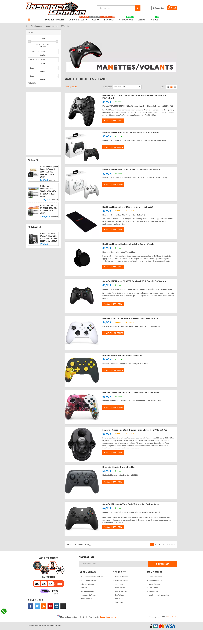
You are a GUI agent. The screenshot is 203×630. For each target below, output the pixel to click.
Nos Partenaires (120, 595)
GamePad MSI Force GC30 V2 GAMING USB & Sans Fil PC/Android (134, 281)
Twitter (37, 606)
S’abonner (162, 564)
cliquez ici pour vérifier (107, 617)
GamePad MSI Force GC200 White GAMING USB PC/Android (131, 170)
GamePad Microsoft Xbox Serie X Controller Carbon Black (130, 504)
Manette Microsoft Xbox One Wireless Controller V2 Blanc (130, 318)
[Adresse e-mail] (113, 564)
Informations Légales (88, 580)
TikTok (63, 606)
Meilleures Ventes (121, 580)
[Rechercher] (118, 8)
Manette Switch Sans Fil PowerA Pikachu (122, 355)
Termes (177, 617)
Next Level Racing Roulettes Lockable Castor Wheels (128, 244)
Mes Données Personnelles (159, 595)
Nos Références (121, 591)
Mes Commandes (155, 577)
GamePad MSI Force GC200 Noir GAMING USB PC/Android (130, 132)
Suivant (171, 545)
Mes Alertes (153, 588)
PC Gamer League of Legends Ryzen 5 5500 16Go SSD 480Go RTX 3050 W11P (49, 172)
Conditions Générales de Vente (92, 577)
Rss (43, 606)
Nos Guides (119, 599)
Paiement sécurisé (87, 584)
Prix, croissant (119, 87)
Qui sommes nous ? (88, 591)
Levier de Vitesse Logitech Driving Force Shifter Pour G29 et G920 (134, 430)
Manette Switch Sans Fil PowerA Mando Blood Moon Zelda (130, 393)
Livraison (84, 588)
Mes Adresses (154, 584)
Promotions (119, 584)
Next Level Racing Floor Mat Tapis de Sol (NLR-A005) (128, 207)
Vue (162, 87)
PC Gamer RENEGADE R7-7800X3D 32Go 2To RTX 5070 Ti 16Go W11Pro (48, 191)
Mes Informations (155, 580)
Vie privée (170, 617)
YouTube (50, 606)
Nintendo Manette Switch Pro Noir (118, 467)
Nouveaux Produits (122, 577)
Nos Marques (120, 588)
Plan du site (119, 602)
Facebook (30, 606)
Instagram (56, 606)
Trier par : (107, 87)
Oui (33, 83)
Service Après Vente (88, 595)
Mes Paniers (153, 591)
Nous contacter (86, 599)
